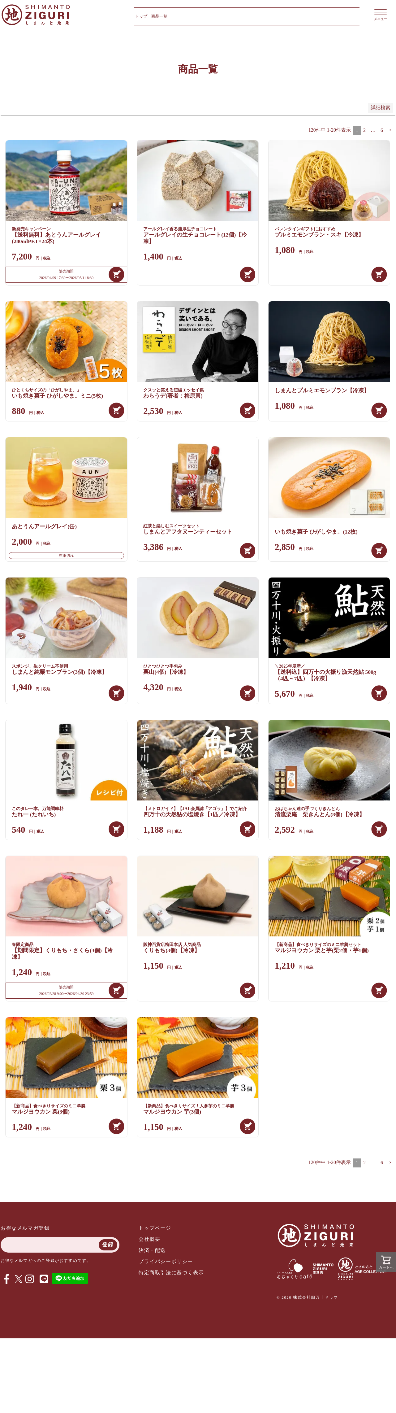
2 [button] (364, 130)
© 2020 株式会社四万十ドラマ (307, 1297)
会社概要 (149, 1239)
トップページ (155, 1228)
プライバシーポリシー (166, 1261)
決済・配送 (152, 1250)
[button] (390, 130)
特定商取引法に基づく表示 (171, 1272)
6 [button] (382, 130)
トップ (141, 16)
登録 (108, 1245)
